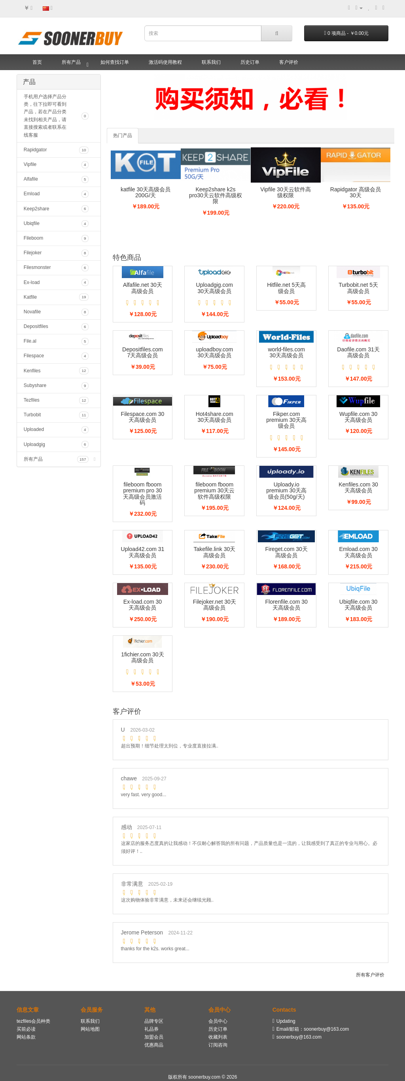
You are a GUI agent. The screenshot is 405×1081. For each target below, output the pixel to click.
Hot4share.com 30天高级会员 (214, 417)
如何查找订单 (114, 62)
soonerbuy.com (205, 1077)
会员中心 (217, 1021)
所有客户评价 (370, 975)
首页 (37, 62)
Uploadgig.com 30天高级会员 (214, 288)
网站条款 (26, 1037)
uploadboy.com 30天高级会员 (214, 352)
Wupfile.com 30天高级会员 (358, 417)
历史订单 (249, 62)
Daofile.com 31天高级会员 (358, 352)
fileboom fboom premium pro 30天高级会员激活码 (142, 493)
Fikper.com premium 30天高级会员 (286, 420)
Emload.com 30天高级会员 (358, 552)
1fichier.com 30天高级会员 (142, 657)
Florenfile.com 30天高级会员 (286, 605)
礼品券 (151, 1029)
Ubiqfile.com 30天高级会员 (358, 605)
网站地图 (90, 1029)
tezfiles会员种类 (33, 1021)
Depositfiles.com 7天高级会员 (142, 352)
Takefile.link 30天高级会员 (214, 552)
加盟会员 (153, 1037)
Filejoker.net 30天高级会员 (214, 605)
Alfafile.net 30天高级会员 (142, 288)
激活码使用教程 (165, 62)
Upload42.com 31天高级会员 (143, 552)
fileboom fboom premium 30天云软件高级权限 (214, 490)
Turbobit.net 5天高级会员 (358, 288)
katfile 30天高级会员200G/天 (145, 192)
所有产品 (71, 62)
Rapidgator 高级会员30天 (355, 192)
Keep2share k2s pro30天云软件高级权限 (215, 195)
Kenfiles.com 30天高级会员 (358, 487)
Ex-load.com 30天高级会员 (142, 605)
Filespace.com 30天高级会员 (143, 417)
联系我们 (211, 62)
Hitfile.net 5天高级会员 (286, 288)
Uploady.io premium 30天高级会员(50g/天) (286, 490)
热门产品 (122, 135)
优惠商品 (153, 1045)
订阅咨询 (217, 1045)
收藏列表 (217, 1037)
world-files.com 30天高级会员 (286, 352)
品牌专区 (153, 1021)
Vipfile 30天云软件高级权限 (285, 192)
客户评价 (288, 62)
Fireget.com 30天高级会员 (286, 552)
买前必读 (26, 1029)
